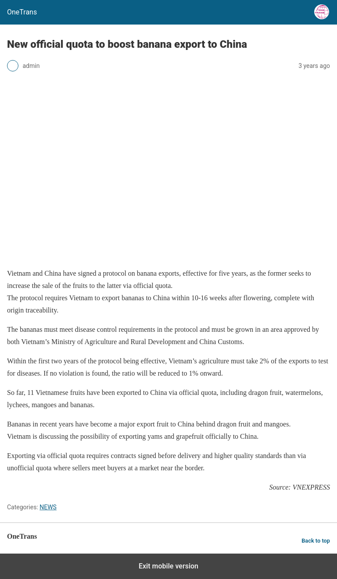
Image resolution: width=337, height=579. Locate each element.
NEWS (48, 507)
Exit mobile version (168, 566)
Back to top (315, 540)
